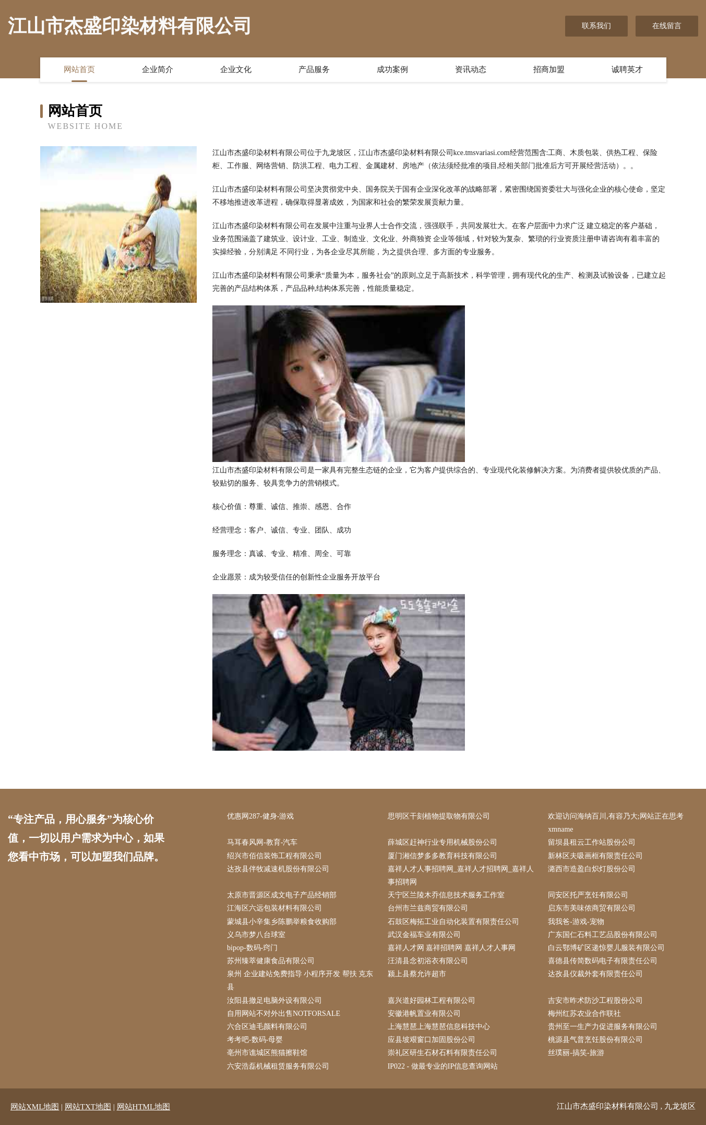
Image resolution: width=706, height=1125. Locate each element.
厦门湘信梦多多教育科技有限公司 (442, 856)
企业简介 (157, 69)
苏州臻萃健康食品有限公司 (271, 961)
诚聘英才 (627, 69)
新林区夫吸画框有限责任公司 (595, 856)
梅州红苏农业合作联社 (584, 1013)
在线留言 (666, 26)
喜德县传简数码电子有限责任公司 (602, 961)
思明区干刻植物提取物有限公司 (439, 816)
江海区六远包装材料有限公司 (274, 908)
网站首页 (79, 69)
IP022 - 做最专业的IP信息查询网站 (443, 1066)
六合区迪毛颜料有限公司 (267, 1027)
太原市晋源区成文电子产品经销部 (282, 895)
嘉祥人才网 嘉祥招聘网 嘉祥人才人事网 (452, 948)
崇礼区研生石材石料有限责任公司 (442, 1053)
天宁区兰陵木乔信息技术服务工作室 (446, 895)
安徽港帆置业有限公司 (424, 1013)
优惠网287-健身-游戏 (260, 816)
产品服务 (314, 69)
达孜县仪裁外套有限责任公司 (595, 974)
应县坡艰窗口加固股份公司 (431, 1040)
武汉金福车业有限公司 (424, 935)
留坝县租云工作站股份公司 (592, 842)
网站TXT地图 (88, 1107)
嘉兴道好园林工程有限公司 (431, 1000)
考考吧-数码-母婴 (255, 1040)
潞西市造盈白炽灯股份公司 (592, 869)
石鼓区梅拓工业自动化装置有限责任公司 (453, 922)
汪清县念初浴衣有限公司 (428, 961)
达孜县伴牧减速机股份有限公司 (278, 869)
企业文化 (236, 69)
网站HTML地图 (144, 1107)
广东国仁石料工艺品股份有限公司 (602, 935)
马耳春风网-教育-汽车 (262, 842)
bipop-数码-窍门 (252, 948)
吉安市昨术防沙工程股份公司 (595, 1000)
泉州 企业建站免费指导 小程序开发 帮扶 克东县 (300, 980)
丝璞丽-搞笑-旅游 (576, 1053)
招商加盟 (549, 69)
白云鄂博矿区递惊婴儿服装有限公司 (606, 948)
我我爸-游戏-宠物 (576, 922)
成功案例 (392, 69)
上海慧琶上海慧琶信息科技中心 (439, 1027)
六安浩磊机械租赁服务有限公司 (278, 1066)
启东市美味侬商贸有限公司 (592, 908)
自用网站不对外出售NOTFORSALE (283, 1013)
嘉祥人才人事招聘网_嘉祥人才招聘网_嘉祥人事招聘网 (461, 875)
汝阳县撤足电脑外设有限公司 (274, 1000)
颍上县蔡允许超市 (417, 974)
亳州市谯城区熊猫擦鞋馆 (267, 1053)
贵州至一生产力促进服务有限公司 (602, 1027)
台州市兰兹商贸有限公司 (428, 908)
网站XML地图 (34, 1107)
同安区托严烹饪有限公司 (588, 895)
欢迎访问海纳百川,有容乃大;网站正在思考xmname (615, 822)
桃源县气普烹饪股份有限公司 (595, 1040)
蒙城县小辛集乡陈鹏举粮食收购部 (282, 922)
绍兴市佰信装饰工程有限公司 (274, 856)
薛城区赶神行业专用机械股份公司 (442, 842)
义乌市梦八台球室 (256, 935)
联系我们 (596, 26)
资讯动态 (470, 69)
